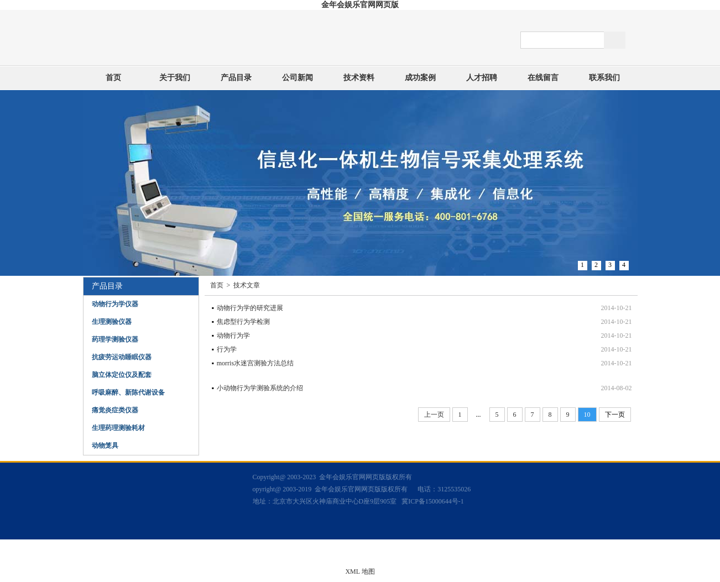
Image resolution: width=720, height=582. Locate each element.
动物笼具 (105, 445)
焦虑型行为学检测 (243, 322)
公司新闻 (297, 78)
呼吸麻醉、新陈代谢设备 (128, 392)
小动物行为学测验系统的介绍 (260, 388)
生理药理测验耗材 (118, 428)
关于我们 (174, 78)
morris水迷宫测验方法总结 (255, 363)
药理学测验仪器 (115, 339)
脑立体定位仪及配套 (122, 375)
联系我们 (604, 78)
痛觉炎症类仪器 (115, 410)
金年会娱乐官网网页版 (360, 5)
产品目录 (236, 78)
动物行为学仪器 (115, 304)
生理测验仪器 (112, 322)
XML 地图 (359, 571)
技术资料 (358, 78)
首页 (113, 78)
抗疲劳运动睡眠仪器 (122, 357)
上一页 (434, 414)
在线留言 (543, 78)
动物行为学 (233, 335)
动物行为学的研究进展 (250, 308)
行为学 (227, 349)
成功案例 (420, 78)
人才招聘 (481, 78)
